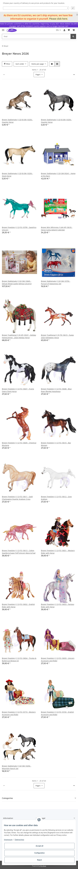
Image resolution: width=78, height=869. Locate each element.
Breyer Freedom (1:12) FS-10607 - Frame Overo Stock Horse (18, 390)
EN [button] (57, 30)
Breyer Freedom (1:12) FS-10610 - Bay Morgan (56, 444)
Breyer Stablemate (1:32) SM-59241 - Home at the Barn (58, 174)
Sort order (20, 64)
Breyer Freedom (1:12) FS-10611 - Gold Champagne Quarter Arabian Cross (17, 497)
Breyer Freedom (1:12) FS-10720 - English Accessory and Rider (57, 713)
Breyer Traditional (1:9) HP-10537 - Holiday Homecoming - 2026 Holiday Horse (19, 336)
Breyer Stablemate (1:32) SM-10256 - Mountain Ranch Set (16, 767)
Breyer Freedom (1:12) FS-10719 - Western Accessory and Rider (19, 713)
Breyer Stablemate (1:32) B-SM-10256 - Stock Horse (17, 174)
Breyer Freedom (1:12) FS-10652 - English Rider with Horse (18, 605)
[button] (64, 30)
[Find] (36, 36)
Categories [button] (7, 798)
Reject (39, 860)
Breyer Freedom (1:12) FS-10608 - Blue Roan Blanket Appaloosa (56, 390)
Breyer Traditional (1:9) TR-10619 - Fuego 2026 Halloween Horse (57, 336)
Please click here (58, 18)
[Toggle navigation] (3, 28)
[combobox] (36, 8)
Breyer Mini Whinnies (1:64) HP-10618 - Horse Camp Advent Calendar (56, 228)
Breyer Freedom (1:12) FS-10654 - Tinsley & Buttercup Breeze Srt (19, 659)
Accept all (39, 846)
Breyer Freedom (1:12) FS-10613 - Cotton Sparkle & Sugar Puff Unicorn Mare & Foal (18, 551)
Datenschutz (19, 840)
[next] (74, 75)
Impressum (8, 840)
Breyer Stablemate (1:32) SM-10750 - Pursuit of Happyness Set (55, 282)
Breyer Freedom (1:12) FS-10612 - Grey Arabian (56, 497)
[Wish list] (69, 30)
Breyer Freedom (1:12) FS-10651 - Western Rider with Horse (58, 551)
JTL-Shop (43, 866)
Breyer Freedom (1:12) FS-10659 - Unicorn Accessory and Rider (57, 659)
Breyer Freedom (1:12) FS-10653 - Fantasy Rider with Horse (57, 605)
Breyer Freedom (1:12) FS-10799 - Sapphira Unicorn (19, 228)
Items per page (37, 64)
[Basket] (73, 30)
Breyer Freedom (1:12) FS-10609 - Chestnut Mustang (19, 444)
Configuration (39, 853)
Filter (7, 64)
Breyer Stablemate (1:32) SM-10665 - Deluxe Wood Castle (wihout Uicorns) (17, 282)
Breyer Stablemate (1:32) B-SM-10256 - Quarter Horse (17, 120)
